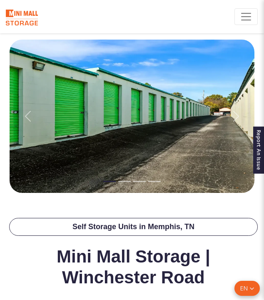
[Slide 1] (109, 181)
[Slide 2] (124, 181)
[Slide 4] (154, 181)
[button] (247, 288)
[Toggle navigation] (246, 16)
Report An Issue (258, 150)
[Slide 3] (139, 181)
